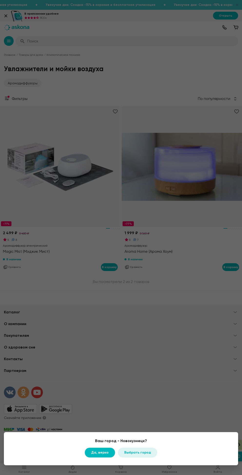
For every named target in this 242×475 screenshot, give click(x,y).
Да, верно (100, 452)
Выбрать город (137, 452)
